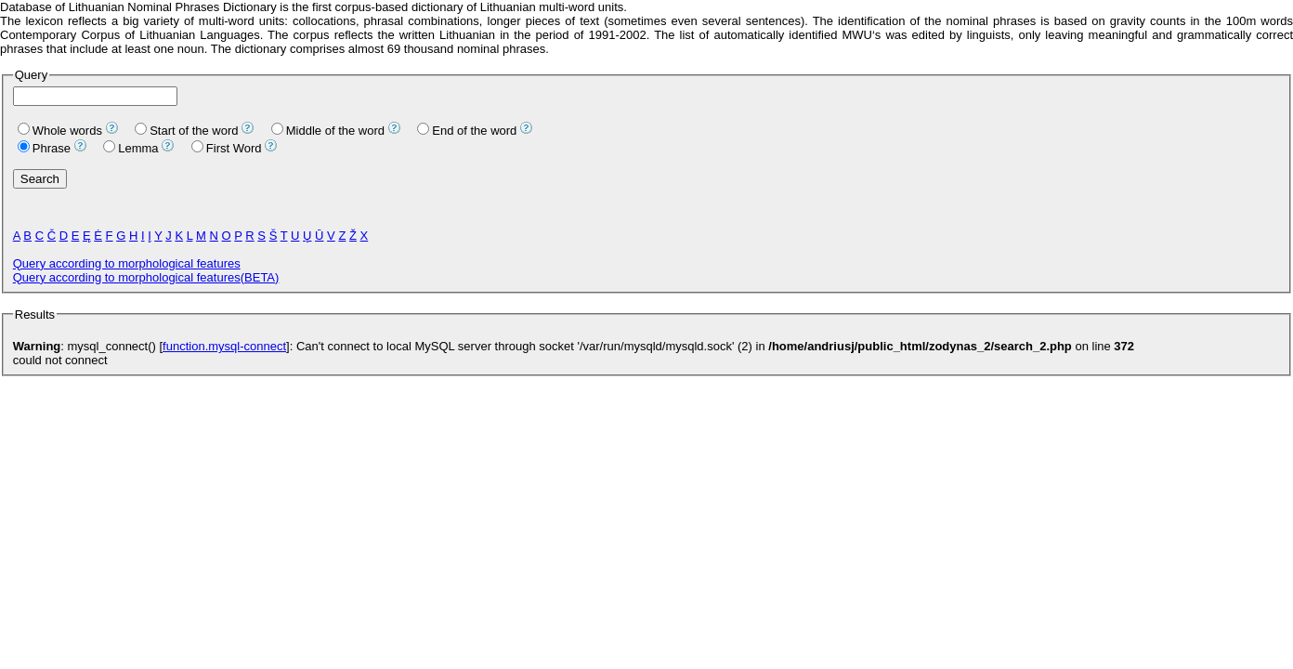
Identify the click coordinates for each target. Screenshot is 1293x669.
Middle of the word (328, 131)
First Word (226, 148)
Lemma (130, 148)
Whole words (60, 131)
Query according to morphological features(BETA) (146, 277)
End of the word (466, 131)
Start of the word (186, 131)
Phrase (44, 148)
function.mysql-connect (224, 346)
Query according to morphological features (127, 263)
